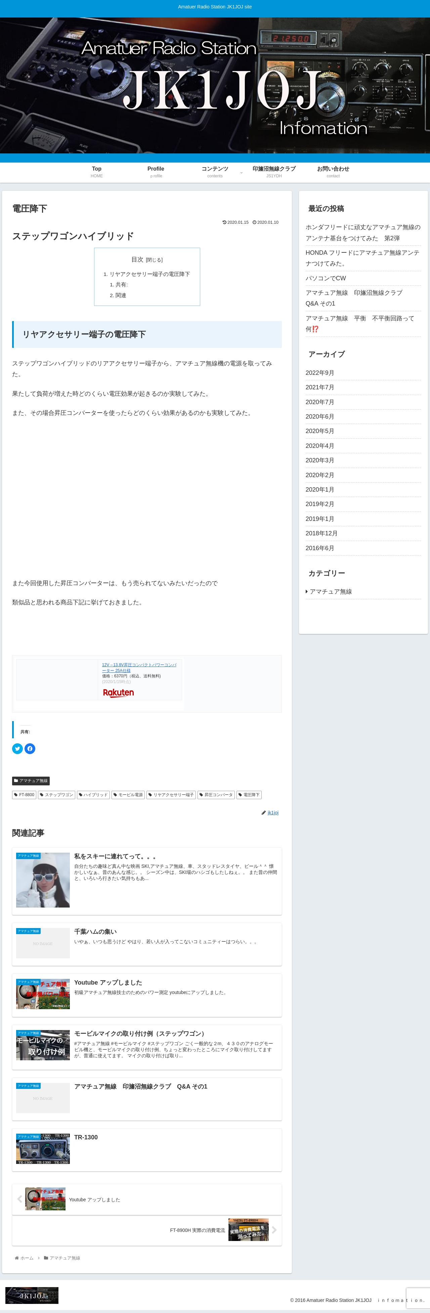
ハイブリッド (93, 796)
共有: (122, 285)
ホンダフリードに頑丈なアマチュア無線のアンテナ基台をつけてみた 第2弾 (363, 232)
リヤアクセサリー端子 (171, 796)
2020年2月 (320, 475)
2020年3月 (320, 460)
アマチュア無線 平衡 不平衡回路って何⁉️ (360, 323)
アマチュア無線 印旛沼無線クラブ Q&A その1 (357, 298)
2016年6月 (320, 548)
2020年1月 (320, 489)
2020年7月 (320, 402)
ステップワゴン (56, 796)
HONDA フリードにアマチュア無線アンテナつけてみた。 (363, 258)
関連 (121, 296)
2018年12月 (322, 533)
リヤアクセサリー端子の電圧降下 (150, 275)
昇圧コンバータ (216, 796)
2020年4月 (320, 445)
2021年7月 (320, 387)
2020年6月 (320, 416)
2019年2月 (320, 504)
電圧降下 (249, 796)
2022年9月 (320, 372)
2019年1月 (320, 519)
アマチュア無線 (31, 782)
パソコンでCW (326, 278)
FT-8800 (24, 796)
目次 (137, 259)
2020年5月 (320, 431)
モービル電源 (128, 796)
